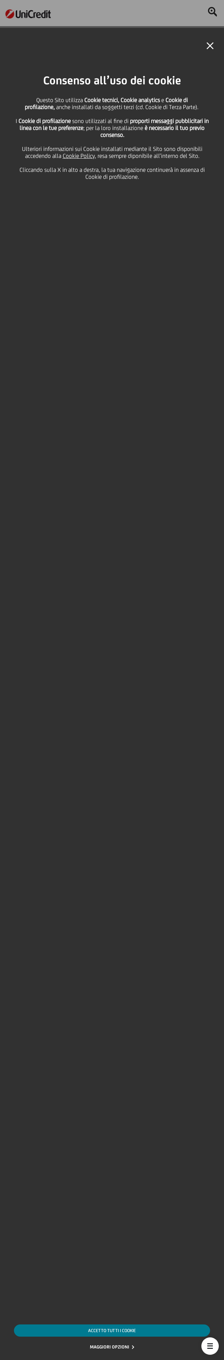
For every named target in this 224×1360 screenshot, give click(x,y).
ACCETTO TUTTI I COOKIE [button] (112, 1330)
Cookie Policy (79, 155)
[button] (210, 1346)
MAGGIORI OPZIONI (109, 1347)
